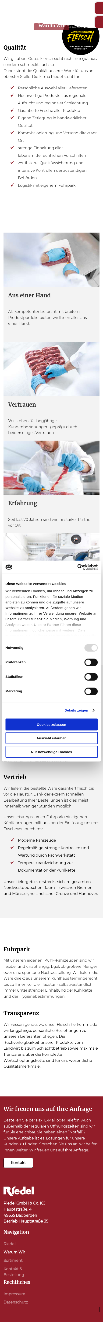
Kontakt (18, 1163)
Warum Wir (14, 1252)
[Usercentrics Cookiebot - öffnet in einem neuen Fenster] (77, 567)
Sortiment (13, 1260)
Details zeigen (76, 710)
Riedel (9, 1244)
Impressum (14, 1294)
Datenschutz (16, 1302)
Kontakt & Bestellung (14, 1272)
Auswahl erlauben (51, 738)
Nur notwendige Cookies (51, 752)
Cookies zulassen (51, 724)
